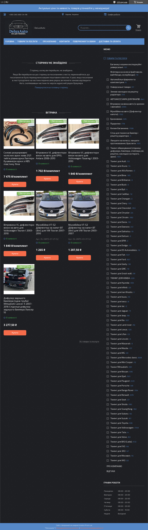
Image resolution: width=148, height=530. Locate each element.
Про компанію (114, 466)
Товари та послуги (27, 41)
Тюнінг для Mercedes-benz (123, 357)
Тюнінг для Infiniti (118, 287)
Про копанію (49, 41)
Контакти (64, 41)
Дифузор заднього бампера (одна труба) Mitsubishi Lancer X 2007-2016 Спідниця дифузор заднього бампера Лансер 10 (19, 305)
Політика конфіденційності (91, 528)
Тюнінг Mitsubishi (119, 367)
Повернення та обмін (84, 41)
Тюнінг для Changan (120, 198)
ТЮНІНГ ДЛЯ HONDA (120, 278)
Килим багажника (119, 128)
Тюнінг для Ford (118, 259)
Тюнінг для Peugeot (120, 381)
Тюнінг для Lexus (118, 329)
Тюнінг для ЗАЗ (117, 451)
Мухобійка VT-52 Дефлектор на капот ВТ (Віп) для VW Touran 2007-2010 (50, 229)
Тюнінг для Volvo (118, 437)
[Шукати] (128, 27)
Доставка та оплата (110, 41)
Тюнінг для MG (117, 353)
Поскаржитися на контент (67, 528)
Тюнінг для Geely (118, 264)
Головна (9, 41)
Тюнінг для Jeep (118, 315)
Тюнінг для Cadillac (119, 194)
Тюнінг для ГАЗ (117, 446)
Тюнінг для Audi (118, 161)
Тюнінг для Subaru (119, 413)
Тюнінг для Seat (118, 399)
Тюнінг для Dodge (119, 245)
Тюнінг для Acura (118, 166)
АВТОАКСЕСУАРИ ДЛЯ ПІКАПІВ (125, 99)
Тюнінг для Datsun (119, 236)
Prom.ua (88, 525)
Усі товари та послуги (89, 341)
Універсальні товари (120, 87)
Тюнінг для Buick (118, 184)
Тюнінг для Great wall (121, 273)
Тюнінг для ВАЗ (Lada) (121, 441)
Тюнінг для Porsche (119, 385)
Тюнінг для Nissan (119, 371)
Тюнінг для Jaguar (119, 310)
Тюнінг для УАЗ (117, 460)
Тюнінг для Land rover (121, 324)
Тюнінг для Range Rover (122, 390)
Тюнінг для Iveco (118, 301)
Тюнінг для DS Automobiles (123, 250)
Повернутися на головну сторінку (51, 87)
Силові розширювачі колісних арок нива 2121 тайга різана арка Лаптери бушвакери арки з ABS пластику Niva (19, 158)
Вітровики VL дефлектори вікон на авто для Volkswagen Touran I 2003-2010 (19, 229)
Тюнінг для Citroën (119, 217)
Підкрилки (115, 123)
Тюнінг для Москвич (120, 455)
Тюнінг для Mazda (119, 348)
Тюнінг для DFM (118, 240)
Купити (15, 184)
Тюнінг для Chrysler (120, 212)
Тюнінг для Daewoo (120, 226)
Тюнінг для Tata (118, 432)
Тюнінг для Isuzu (118, 296)
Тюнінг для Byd (117, 189)
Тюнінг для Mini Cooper (121, 362)
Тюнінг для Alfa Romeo (121, 170)
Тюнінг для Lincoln (119, 339)
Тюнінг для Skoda (118, 404)
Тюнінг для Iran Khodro (121, 292)
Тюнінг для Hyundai (119, 282)
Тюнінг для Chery (118, 203)
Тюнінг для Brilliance (120, 180)
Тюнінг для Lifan (118, 334)
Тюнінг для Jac (117, 306)
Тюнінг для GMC (118, 268)
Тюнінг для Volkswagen (122, 427)
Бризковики (116, 119)
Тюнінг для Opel (118, 376)
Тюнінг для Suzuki (119, 418)
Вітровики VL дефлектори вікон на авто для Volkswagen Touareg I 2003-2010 (83, 156)
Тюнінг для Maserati (120, 343)
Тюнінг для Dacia (118, 222)
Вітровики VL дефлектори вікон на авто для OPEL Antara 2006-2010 (51, 155)
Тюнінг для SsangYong (121, 409)
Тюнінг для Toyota (119, 423)
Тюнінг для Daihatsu (120, 231)
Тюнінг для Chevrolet (120, 208)
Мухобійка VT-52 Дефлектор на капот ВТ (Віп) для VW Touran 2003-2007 (82, 229)
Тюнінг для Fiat (117, 254)
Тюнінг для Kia (117, 320)
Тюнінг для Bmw (118, 175)
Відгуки (111, 471)
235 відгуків (122, 2)
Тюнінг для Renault (119, 395)
